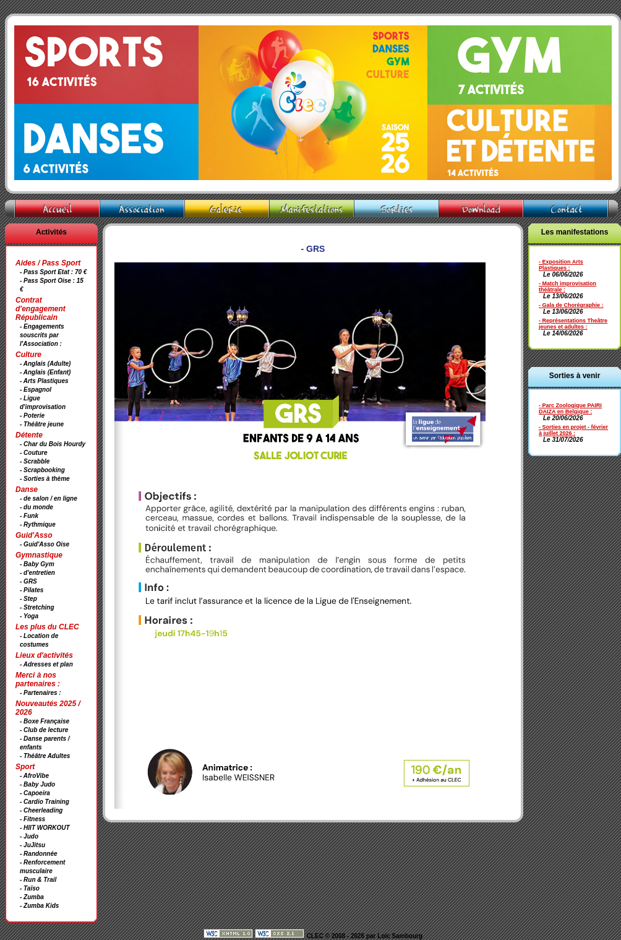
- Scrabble (34, 461)
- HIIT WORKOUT (45, 827)
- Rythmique (38, 524)
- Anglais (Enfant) (45, 372)
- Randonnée (39, 853)
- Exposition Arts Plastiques (561, 265)
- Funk (29, 515)
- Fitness (32, 819)
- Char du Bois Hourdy (52, 444)
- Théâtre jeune (42, 424)
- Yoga (29, 616)
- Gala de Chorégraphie (569, 305)
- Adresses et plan (46, 664)
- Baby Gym (37, 564)
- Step (28, 598)
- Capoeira (35, 793)
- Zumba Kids (39, 905)
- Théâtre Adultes (45, 755)
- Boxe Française (44, 721)
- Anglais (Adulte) (45, 363)
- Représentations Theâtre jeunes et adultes (573, 323)
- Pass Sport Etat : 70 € (53, 272)
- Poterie (32, 415)
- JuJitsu (32, 845)
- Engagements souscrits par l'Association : (42, 335)
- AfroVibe (34, 775)
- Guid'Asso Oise (44, 544)
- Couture (33, 452)
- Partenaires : (40, 692)
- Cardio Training (44, 801)
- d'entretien (37, 572)
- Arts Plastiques (44, 380)
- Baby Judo (37, 784)
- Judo (29, 836)
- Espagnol (35, 389)
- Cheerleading (41, 810)
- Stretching (37, 607)
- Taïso (30, 888)
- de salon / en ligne (48, 498)
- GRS (28, 581)
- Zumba (32, 897)
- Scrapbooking (42, 470)
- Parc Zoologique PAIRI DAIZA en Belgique (570, 408)
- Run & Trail (38, 879)
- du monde (36, 507)
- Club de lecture (44, 730)
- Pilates (31, 590)
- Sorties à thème (45, 478)
